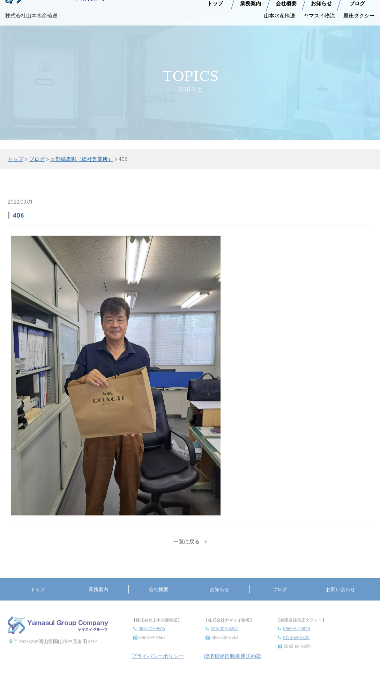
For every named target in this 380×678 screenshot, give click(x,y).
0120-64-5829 (296, 643)
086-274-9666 (152, 634)
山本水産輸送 (279, 14)
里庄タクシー (359, 14)
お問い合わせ (340, 595)
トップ (37, 595)
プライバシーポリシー (158, 662)
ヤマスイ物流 (319, 14)
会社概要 (159, 595)
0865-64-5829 (296, 634)
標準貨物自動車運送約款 (232, 662)
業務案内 (98, 595)
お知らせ (219, 595)
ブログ (280, 595)
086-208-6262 (224, 634)
